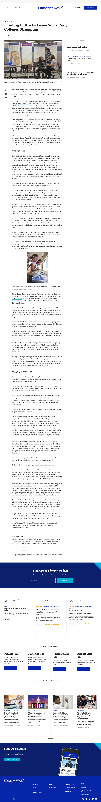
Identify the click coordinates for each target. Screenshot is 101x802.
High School (24, 549)
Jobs (73, 15)
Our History (35, 784)
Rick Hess (30, 725)
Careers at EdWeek (37, 792)
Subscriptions (68, 782)
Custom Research (85, 794)
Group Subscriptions (70, 787)
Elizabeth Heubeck (8, 725)
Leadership (18, 15)
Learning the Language (53, 543)
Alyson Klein (80, 727)
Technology (58, 15)
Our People (35, 787)
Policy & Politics (29, 15)
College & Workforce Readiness (76, 44)
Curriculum (8, 21)
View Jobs (11, 667)
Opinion (66, 15)
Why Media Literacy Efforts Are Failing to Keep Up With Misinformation (84, 716)
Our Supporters (36, 789)
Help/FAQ (51, 784)
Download (15, 710)
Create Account (12, 759)
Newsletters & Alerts (69, 784)
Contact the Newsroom (54, 789)
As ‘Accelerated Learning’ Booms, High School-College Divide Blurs (80, 73)
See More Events (50, 637)
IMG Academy (90, 623)
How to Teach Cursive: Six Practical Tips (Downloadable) (12, 715)
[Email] (42, 580)
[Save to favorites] (6, 94)
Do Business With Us (86, 779)
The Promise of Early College (77, 47)
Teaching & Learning (44, 15)
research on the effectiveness (23, 209)
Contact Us (52, 779)
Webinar (58, 606)
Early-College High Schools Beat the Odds (79, 60)
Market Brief (82, 15)
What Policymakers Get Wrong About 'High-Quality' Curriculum (36, 715)
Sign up (64, 580)
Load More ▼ (50, 738)
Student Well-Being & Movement (84, 606)
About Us (35, 779)
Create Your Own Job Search (50, 680)
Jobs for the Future (22, 103)
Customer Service (53, 787)
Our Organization (37, 782)
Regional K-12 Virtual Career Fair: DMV (16, 610)
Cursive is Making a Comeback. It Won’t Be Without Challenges (60, 715)
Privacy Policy (61, 799)
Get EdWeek (68, 779)
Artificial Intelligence (49, 606)
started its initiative (32, 158)
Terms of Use (50, 799)
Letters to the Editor (53, 782)
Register (7, 619)
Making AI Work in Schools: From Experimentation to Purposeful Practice (47, 612)
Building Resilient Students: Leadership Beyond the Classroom (80, 612)
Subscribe (90, 7)
